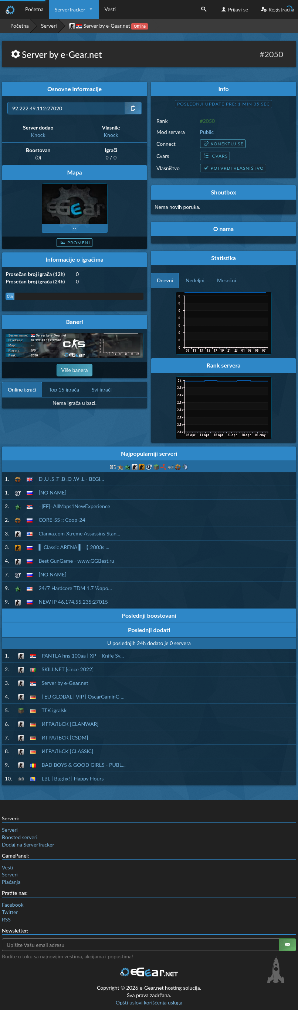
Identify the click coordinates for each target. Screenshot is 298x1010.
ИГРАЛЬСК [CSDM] (65, 737)
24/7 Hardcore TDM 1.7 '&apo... (75, 588)
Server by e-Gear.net (65, 683)
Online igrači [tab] (22, 389)
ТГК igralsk (54, 710)
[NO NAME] (52, 492)
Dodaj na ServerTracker (28, 844)
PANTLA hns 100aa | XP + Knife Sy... (83, 655)
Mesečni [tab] (226, 280)
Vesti (110, 9)
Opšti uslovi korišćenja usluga (149, 1002)
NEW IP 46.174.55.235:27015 (73, 602)
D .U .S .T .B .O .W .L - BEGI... (71, 479)
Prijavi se (233, 9)
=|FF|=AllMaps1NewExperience (74, 506)
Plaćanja (11, 882)
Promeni (74, 242)
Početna (34, 9)
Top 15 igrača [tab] (64, 389)
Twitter (10, 912)
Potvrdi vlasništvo (233, 168)
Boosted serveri (19, 837)
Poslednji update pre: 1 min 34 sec (223, 104)
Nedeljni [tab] (195, 280)
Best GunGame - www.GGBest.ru (76, 561)
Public (207, 132)
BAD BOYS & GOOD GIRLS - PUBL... (84, 765)
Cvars (215, 156)
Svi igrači (102, 389)
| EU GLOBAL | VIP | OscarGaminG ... (83, 696)
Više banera (74, 370)
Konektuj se (223, 143)
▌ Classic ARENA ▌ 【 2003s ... (73, 547)
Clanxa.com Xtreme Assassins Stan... (79, 533)
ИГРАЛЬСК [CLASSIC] (68, 751)
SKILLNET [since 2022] (68, 669)
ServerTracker (70, 9)
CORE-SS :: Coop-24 (61, 520)
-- (74, 228)
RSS (6, 919)
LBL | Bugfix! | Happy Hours (73, 778)
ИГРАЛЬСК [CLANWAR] (70, 724)
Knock (38, 135)
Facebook (13, 905)
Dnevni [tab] (165, 280)
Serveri (49, 26)
